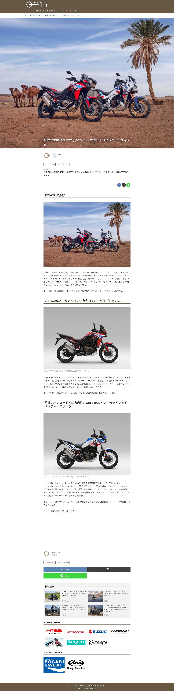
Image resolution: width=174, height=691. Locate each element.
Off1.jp (54, 157)
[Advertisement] (62, 531)
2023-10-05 (56, 154)
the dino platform (89, 688)
